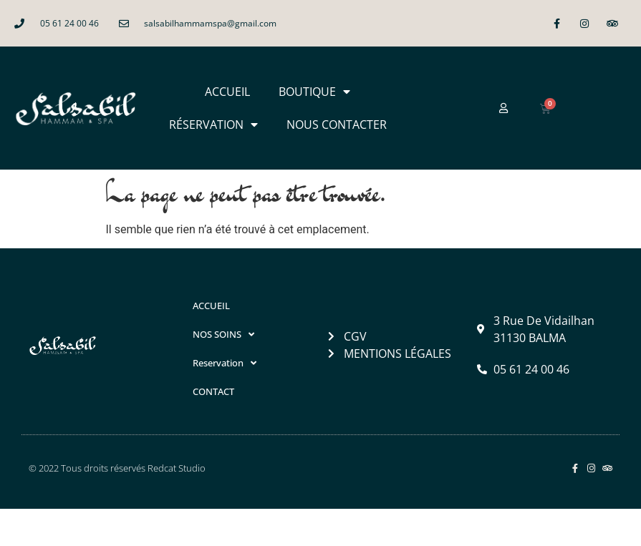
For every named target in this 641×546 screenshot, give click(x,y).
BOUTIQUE (314, 91)
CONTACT (213, 391)
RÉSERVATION (213, 124)
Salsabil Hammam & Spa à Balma (191, 527)
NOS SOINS (223, 334)
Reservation (224, 363)
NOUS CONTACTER (336, 124)
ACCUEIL (227, 91)
